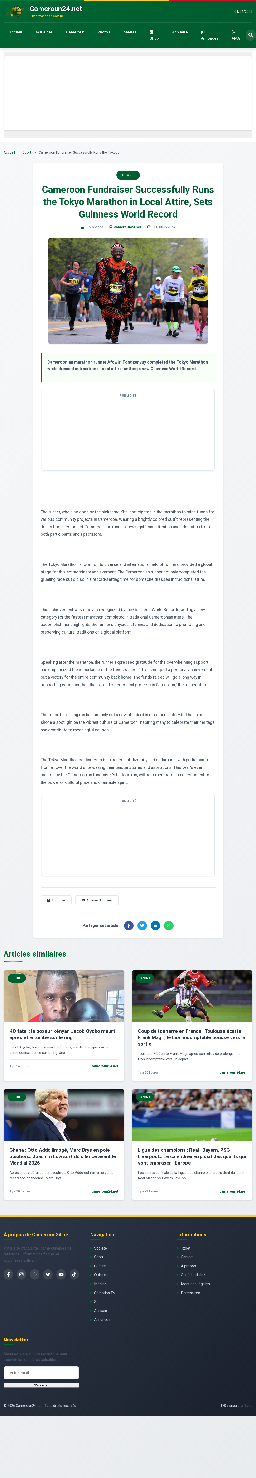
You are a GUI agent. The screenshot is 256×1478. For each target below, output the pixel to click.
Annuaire (180, 32)
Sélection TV (104, 1293)
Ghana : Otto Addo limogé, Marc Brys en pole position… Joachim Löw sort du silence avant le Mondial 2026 (63, 1156)
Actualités (44, 32)
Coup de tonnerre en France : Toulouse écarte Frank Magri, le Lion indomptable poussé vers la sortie (191, 1037)
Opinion (100, 1275)
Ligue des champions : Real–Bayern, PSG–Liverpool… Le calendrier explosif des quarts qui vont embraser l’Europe (192, 1156)
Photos (104, 32)
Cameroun (75, 32)
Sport (27, 153)
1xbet (185, 1248)
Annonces (209, 35)
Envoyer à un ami (97, 900)
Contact (187, 1257)
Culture (100, 1266)
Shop (154, 35)
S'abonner (41, 1385)
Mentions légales (195, 1284)
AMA (236, 35)
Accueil (15, 32)
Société (100, 1248)
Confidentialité (193, 1275)
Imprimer (56, 900)
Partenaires (190, 1293)
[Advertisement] (128, 93)
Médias (130, 32)
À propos (188, 1266)
